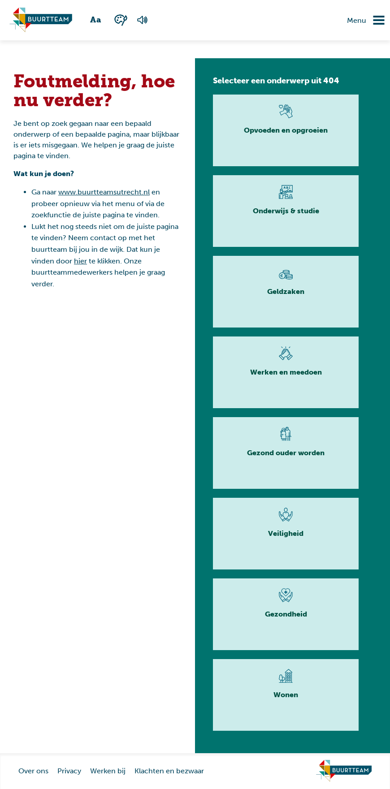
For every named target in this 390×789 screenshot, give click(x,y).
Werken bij (108, 771)
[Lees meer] (285, 130)
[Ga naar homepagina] (41, 20)
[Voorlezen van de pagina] (142, 20)
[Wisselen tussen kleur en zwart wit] (121, 20)
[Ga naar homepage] (344, 771)
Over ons (33, 771)
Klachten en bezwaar (169, 771)
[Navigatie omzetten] (372, 20)
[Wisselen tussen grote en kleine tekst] (96, 20)
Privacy (69, 771)
